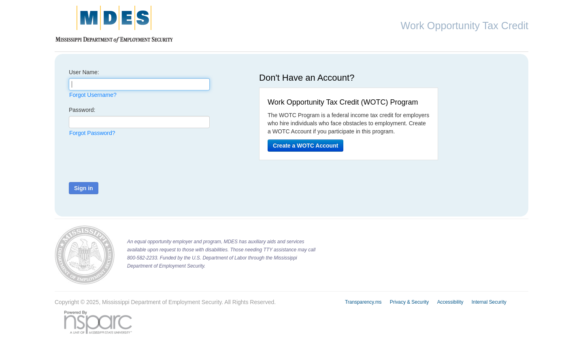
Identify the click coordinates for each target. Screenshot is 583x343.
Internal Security (489, 302)
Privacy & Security (409, 302)
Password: (82, 110)
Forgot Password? (92, 133)
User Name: (84, 72)
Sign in (83, 188)
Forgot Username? (93, 95)
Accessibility (450, 302)
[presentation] (130, 160)
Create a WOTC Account (305, 145)
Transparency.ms (363, 302)
